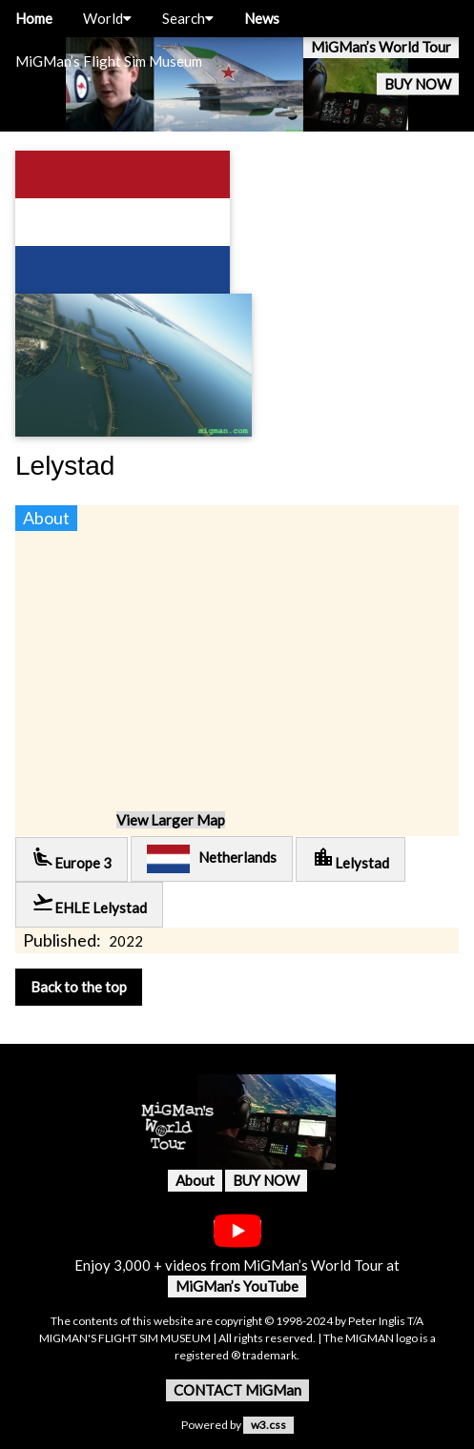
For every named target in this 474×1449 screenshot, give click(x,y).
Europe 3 (71, 858)
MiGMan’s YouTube (237, 1286)
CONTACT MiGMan (237, 1389)
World (107, 18)
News (261, 18)
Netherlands (212, 859)
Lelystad (350, 858)
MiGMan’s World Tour (381, 46)
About (195, 1180)
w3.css (268, 1425)
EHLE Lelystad (89, 903)
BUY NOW (417, 83)
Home (33, 18)
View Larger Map (170, 819)
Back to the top (79, 986)
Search (188, 18)
